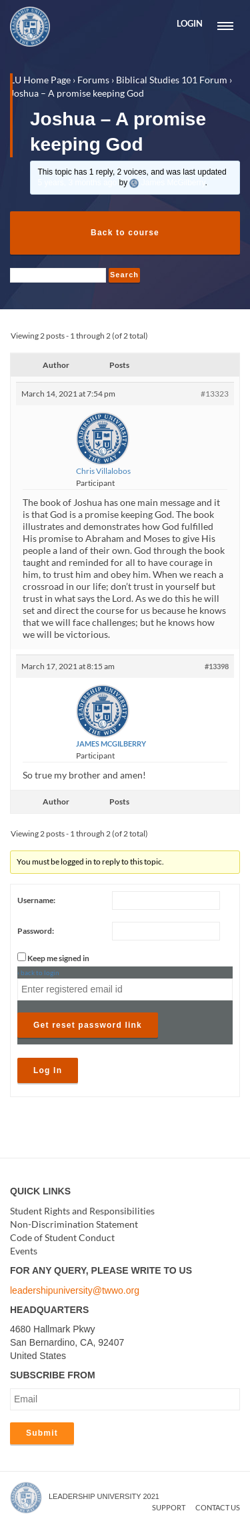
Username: (36, 900)
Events (23, 1250)
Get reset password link (87, 1025)
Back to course (125, 232)
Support (168, 1507)
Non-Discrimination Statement (74, 1224)
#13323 (215, 394)
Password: (35, 931)
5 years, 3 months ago (77, 182)
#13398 (217, 666)
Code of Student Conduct (62, 1237)
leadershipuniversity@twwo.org (74, 1290)
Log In (47, 1070)
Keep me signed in (58, 958)
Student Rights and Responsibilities (82, 1210)
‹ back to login (38, 972)
